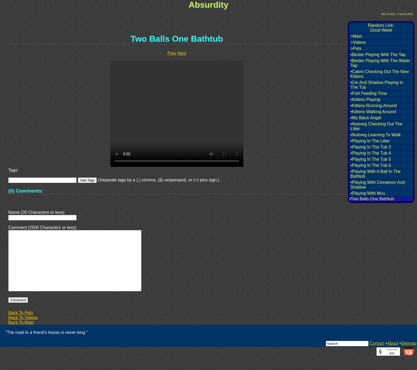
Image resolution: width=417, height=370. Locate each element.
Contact (377, 356)
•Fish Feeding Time (369, 93)
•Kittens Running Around (374, 105)
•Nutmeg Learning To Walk (376, 135)
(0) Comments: (25, 191)
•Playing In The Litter (370, 141)
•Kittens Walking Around (373, 111)
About (392, 356)
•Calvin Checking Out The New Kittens (380, 74)
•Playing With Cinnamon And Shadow (378, 184)
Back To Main (21, 335)
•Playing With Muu (368, 193)
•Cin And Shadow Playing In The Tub (377, 85)
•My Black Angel (366, 118)
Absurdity (208, 5)
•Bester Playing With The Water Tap (380, 63)
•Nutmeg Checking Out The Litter (376, 126)
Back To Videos (22, 330)
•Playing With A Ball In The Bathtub (376, 173)
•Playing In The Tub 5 (371, 159)
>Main (356, 36)
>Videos (358, 42)
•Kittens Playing (365, 99)
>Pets (356, 48)
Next (181, 53)
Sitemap (408, 356)
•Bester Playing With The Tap (378, 54)
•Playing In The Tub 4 (371, 153)
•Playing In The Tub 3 (371, 147)
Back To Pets (20, 325)
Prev (172, 53)
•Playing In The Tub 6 (371, 165)
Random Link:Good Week (381, 27)
